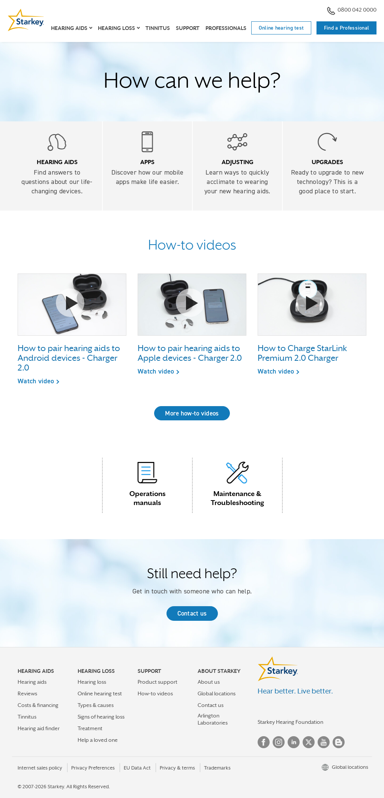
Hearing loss (92, 682)
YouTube (324, 742)
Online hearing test (281, 27)
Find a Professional (346, 27)
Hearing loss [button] (116, 28)
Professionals (226, 28)
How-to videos (155, 693)
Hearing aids (32, 682)
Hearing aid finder (39, 728)
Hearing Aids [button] (69, 28)
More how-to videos (192, 413)
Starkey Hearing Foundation (290, 722)
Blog (339, 742)
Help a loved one (98, 740)
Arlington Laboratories (213, 719)
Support (188, 28)
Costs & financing (38, 705)
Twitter (309, 742)
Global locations (217, 693)
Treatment (90, 728)
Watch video (36, 381)
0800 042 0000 (351, 10)
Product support (157, 682)
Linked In (294, 742)
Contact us (192, 613)
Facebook (264, 742)
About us (209, 682)
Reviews (27, 693)
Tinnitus (158, 28)
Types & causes (96, 705)
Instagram (279, 742)
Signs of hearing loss (101, 717)
